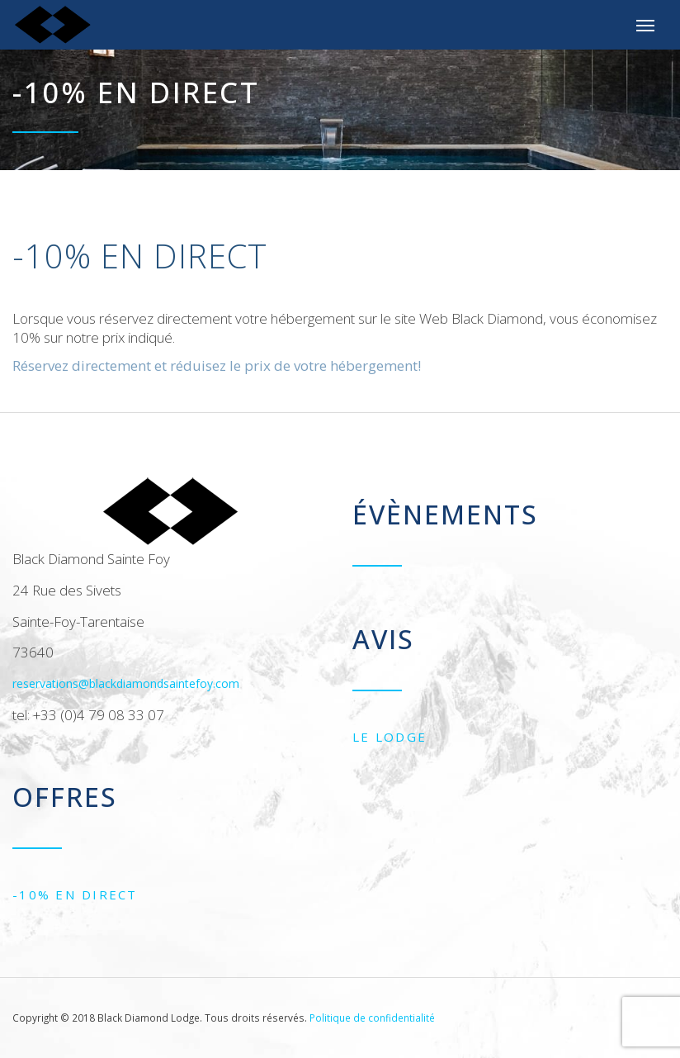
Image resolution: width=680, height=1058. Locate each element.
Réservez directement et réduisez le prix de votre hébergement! (216, 365)
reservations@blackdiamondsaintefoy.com (125, 683)
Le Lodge (389, 736)
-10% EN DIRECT (75, 894)
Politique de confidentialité (372, 1017)
